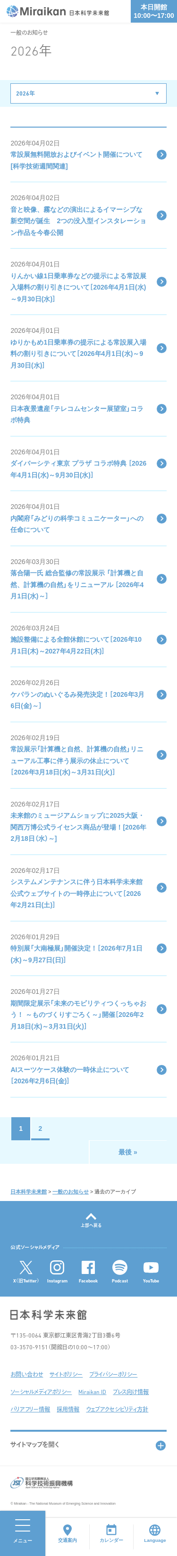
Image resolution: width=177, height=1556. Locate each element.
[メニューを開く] (22, 1533)
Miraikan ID (92, 1392)
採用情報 (68, 1410)
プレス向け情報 (131, 1392)
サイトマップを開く (34, 1445)
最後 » (127, 1152)
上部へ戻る (91, 1226)
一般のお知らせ (70, 1191)
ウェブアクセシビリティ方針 (117, 1410)
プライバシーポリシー (113, 1375)
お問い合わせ (26, 1375)
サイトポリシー (66, 1375)
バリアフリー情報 (30, 1410)
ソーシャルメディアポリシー (41, 1392)
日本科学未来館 (28, 1191)
